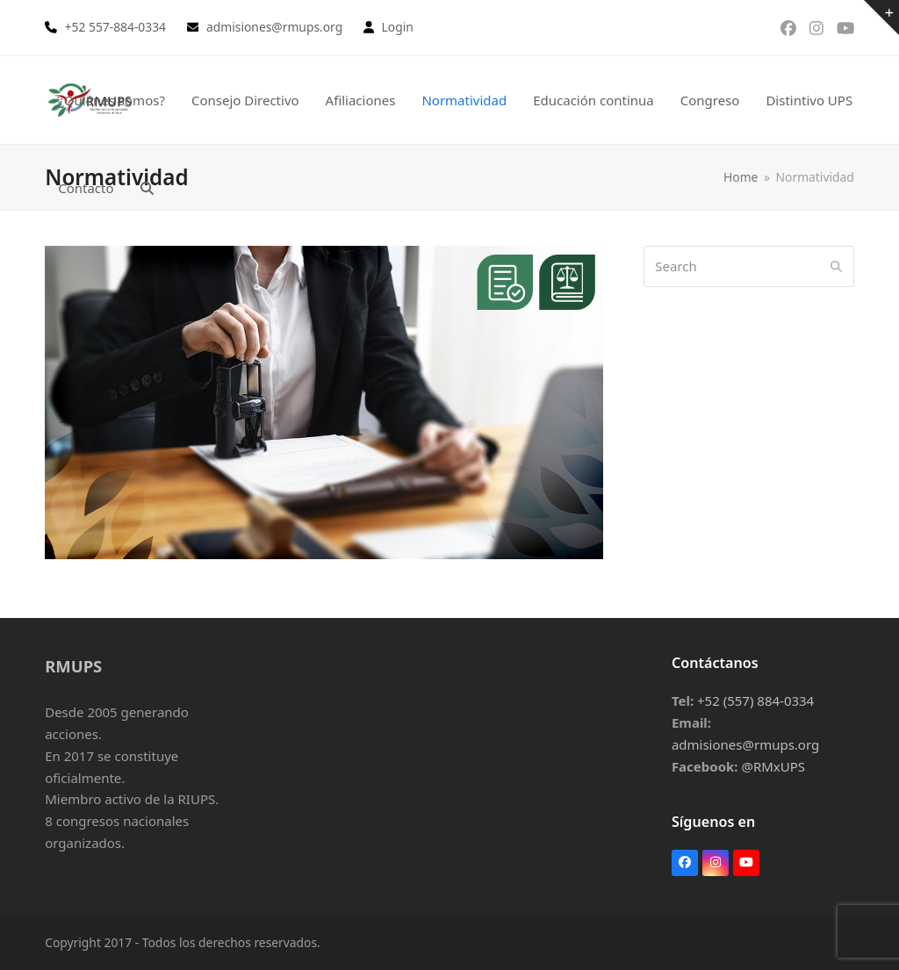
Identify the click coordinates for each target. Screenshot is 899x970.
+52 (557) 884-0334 (755, 700)
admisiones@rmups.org (745, 744)
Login (398, 26)
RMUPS (73, 666)
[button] (147, 188)
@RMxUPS (773, 766)
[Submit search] (836, 266)
